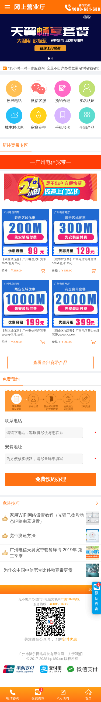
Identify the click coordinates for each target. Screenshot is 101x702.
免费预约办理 (50, 479)
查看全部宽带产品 (50, 362)
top (93, 589)
